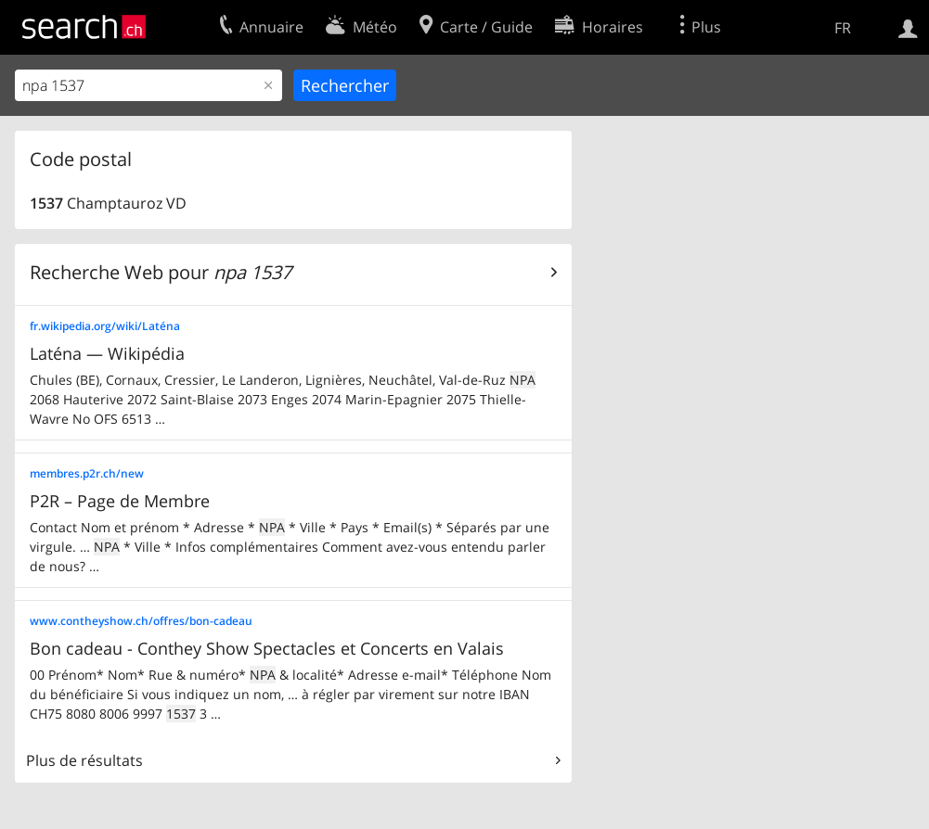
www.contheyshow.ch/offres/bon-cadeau (141, 621)
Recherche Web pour (160, 272)
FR (842, 28)
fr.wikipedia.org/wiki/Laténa (105, 326)
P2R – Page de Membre (120, 501)
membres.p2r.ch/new (87, 473)
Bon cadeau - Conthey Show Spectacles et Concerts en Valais (267, 648)
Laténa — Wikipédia (107, 353)
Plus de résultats (84, 760)
